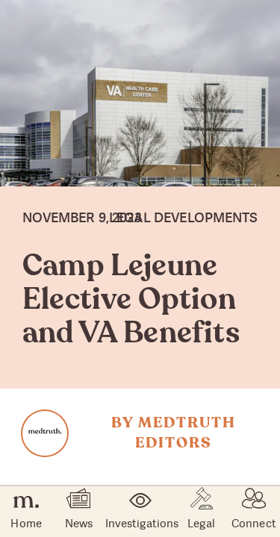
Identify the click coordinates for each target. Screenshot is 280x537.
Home (25, 512)
